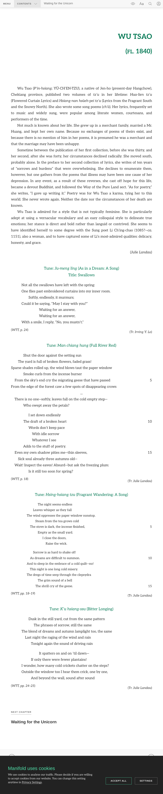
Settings (146, 781)
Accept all (119, 781)
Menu (7, 3)
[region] (81, 360)
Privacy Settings (32, 782)
